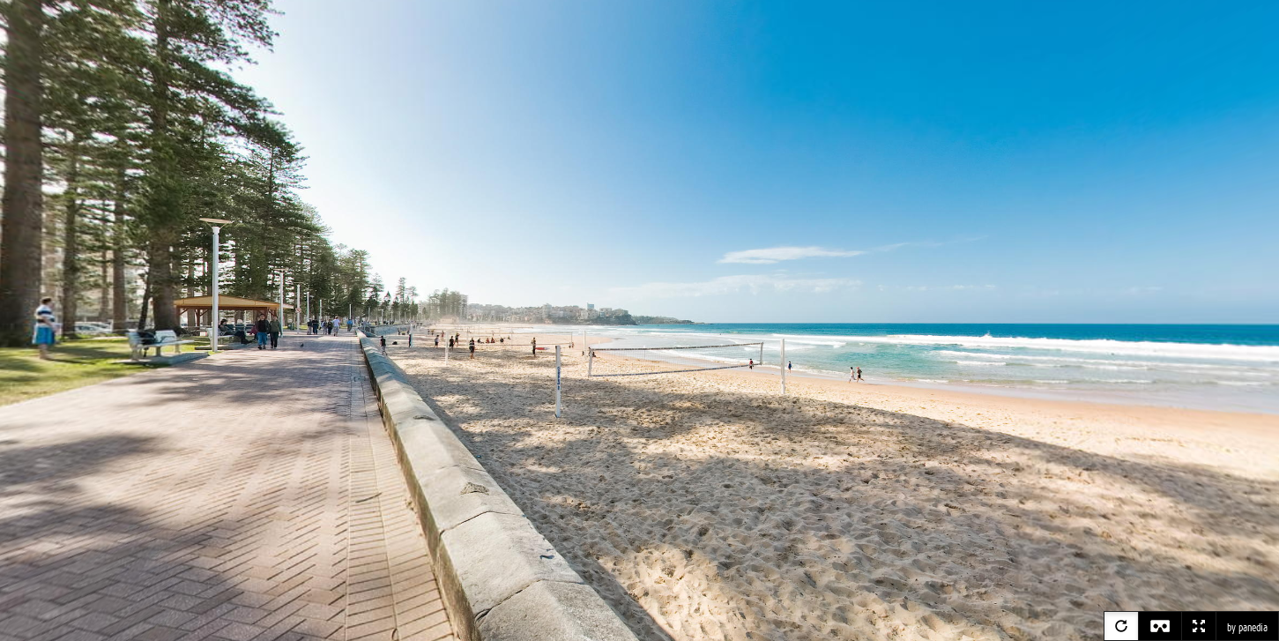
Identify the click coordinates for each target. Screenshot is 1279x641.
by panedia (1247, 628)
